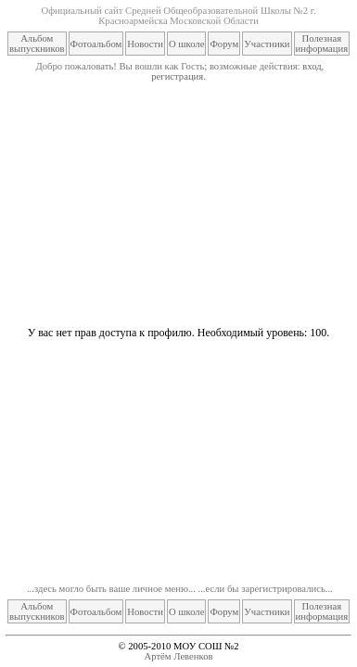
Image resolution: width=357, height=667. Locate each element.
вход (311, 66)
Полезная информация (322, 43)
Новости (145, 44)
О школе (186, 44)
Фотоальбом (96, 44)
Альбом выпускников (37, 43)
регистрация (177, 76)
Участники (266, 44)
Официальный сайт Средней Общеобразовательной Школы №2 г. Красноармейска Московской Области (178, 16)
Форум (224, 44)
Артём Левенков (179, 656)
